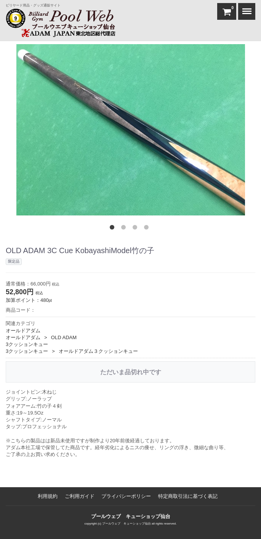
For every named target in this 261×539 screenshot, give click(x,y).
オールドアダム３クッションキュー (98, 351)
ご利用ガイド (79, 496)
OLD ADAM (64, 337)
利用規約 (48, 496)
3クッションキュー (27, 344)
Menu (244, 7)
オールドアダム (23, 330)
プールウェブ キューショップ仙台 (130, 516)
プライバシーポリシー (126, 496)
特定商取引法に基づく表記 (188, 496)
